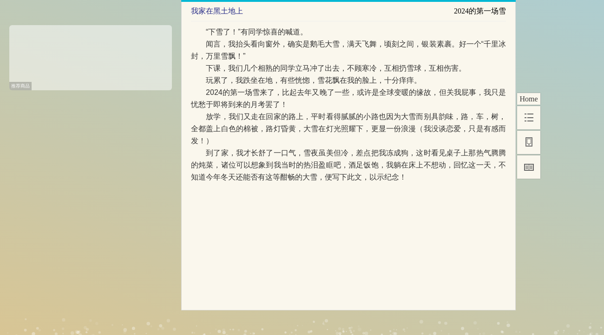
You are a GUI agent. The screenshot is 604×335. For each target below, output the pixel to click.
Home (528, 99)
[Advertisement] (90, 54)
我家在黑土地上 (217, 11)
